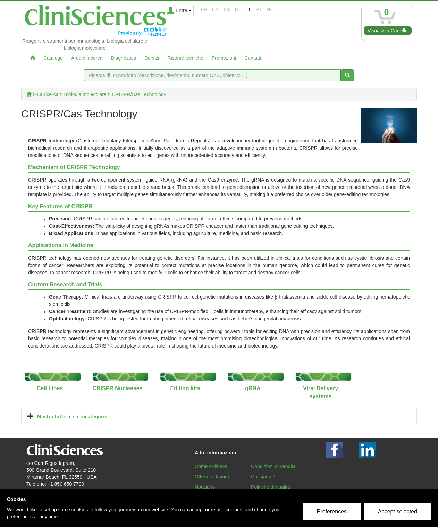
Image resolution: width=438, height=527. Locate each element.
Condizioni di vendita (273, 466)
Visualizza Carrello (388, 30)
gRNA (252, 388)
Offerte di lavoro (212, 476)
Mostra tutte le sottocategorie (72, 416)
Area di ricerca (86, 58)
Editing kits (185, 388)
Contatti (252, 58)
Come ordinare (211, 466)
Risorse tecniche (185, 58)
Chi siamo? (263, 476)
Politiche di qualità (270, 487)
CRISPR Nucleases (117, 388)
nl (270, 9)
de (238, 9)
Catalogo (53, 58)
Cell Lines (50, 388)
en (215, 9)
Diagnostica (123, 58)
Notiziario (205, 487)
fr (204, 9)
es (227, 9)
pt (259, 9)
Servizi (151, 58)
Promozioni (224, 58)
